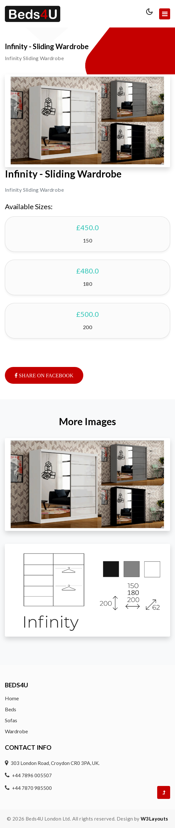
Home (12, 698)
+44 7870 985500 (32, 788)
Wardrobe (16, 731)
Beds (10, 709)
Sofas (11, 720)
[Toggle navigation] (164, 13)
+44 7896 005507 (32, 775)
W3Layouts (154, 819)
